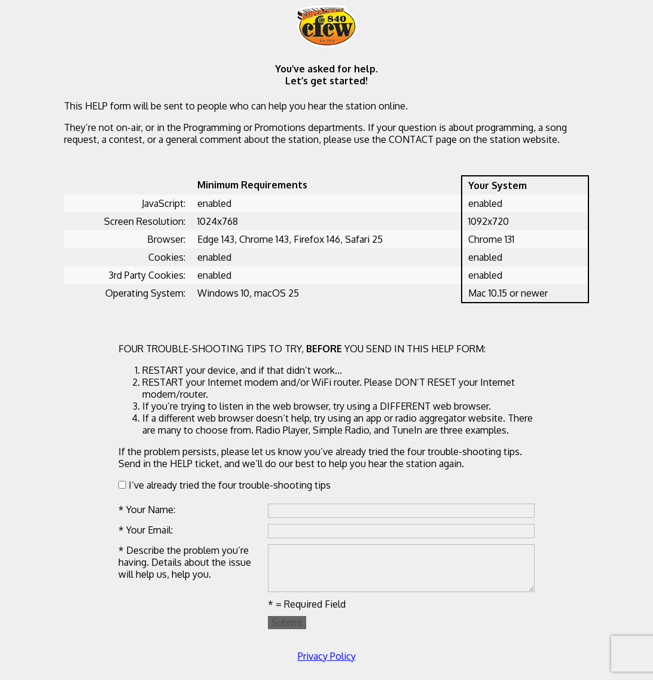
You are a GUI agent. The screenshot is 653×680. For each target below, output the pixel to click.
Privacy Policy (327, 656)
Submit (287, 623)
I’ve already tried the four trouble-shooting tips (224, 485)
